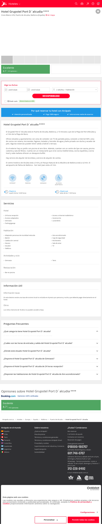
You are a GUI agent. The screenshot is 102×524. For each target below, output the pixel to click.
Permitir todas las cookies (83, 519)
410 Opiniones (12, 71)
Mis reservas (72, 431)
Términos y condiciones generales (46, 437)
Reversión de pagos (74, 440)
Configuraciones (87, 511)
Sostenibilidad (39, 452)
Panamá (7, 440)
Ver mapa (50, 15)
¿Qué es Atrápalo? (40, 431)
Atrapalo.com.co (8, 419)
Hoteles (19, 419)
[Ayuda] (93, 3)
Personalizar (50, 519)
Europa (27, 419)
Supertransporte (40, 449)
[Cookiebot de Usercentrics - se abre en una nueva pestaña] (88, 487)
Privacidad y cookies (41, 443)
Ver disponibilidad (51, 95)
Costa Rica (7, 443)
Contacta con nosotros (76, 437)
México (6, 452)
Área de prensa (39, 434)
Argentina (7, 449)
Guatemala (8, 446)
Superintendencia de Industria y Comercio (49, 446)
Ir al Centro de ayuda (75, 434)
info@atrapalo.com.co (80, 472)
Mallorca (44, 419)
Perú (6, 437)
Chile (6, 434)
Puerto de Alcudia (56, 419)
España (35, 419)
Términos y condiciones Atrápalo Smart (48, 440)
